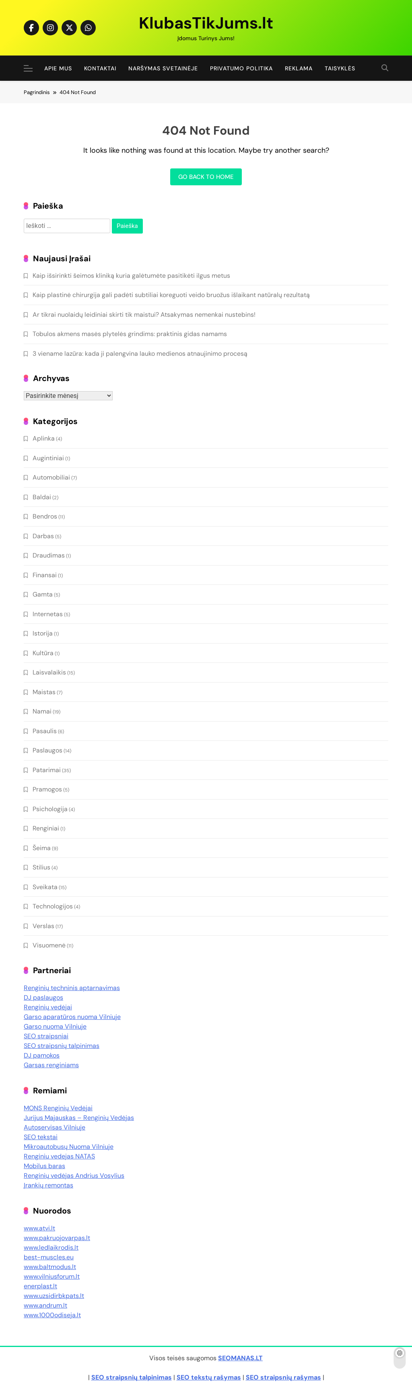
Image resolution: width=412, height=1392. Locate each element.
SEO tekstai (41, 1137)
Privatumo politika (241, 68)
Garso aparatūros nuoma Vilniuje (72, 1017)
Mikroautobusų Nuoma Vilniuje (68, 1146)
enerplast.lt (40, 1286)
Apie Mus (58, 68)
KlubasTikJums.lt (206, 22)
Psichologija (50, 809)
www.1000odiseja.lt (52, 1315)
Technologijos (53, 906)
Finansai (45, 575)
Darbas (43, 536)
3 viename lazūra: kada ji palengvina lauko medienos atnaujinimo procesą (140, 353)
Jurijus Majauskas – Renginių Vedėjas (79, 1117)
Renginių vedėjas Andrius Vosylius (74, 1175)
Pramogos (47, 789)
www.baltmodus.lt (50, 1267)
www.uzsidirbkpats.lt (54, 1296)
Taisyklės (340, 68)
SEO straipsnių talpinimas (61, 1045)
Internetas (48, 614)
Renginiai (46, 828)
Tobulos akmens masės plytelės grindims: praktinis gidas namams (130, 334)
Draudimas (49, 555)
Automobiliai (51, 477)
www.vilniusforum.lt (52, 1276)
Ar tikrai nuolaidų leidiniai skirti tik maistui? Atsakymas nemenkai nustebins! (144, 314)
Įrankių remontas (48, 1185)
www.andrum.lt (45, 1305)
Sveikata (45, 887)
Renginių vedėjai (48, 1007)
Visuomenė (49, 945)
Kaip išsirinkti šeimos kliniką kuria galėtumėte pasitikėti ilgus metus (131, 275)
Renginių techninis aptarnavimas (72, 988)
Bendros (45, 516)
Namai (42, 711)
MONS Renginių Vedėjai (58, 1108)
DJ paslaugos (43, 997)
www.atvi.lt (39, 1228)
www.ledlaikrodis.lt (51, 1247)
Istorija (43, 633)
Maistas (44, 692)
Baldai (42, 497)
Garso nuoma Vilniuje (55, 1026)
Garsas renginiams (51, 1065)
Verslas (43, 926)
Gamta (43, 594)
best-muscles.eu (49, 1257)
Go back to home (206, 177)
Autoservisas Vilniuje (54, 1127)
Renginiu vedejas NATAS (59, 1156)
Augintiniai (48, 458)
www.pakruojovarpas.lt (57, 1238)
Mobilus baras (44, 1166)
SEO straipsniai (46, 1036)
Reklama (299, 68)
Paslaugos (47, 750)
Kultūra (43, 653)
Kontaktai (100, 68)
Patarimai (47, 770)
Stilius (41, 867)
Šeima (42, 848)
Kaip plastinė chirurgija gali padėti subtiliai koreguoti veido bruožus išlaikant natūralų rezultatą (171, 295)
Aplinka (44, 438)
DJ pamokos (42, 1055)
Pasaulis (45, 731)
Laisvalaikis (49, 672)
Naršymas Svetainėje (163, 68)
